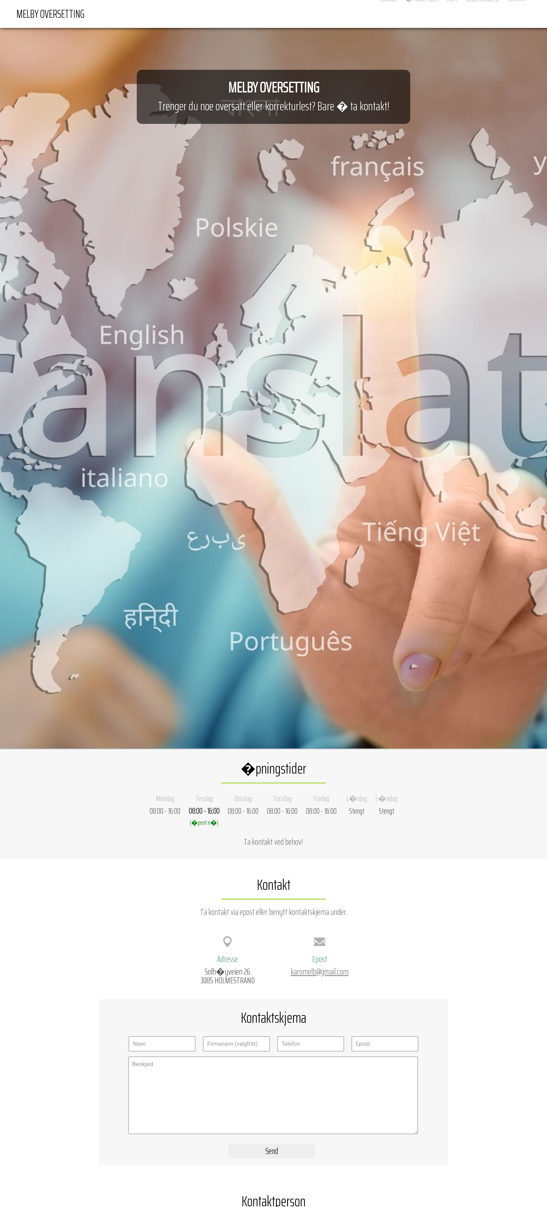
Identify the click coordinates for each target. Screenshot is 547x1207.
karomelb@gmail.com (320, 971)
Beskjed (273, 1095)
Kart (452, 13)
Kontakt (517, 13)
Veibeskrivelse (482, 13)
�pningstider (422, 13)
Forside (388, 13)
